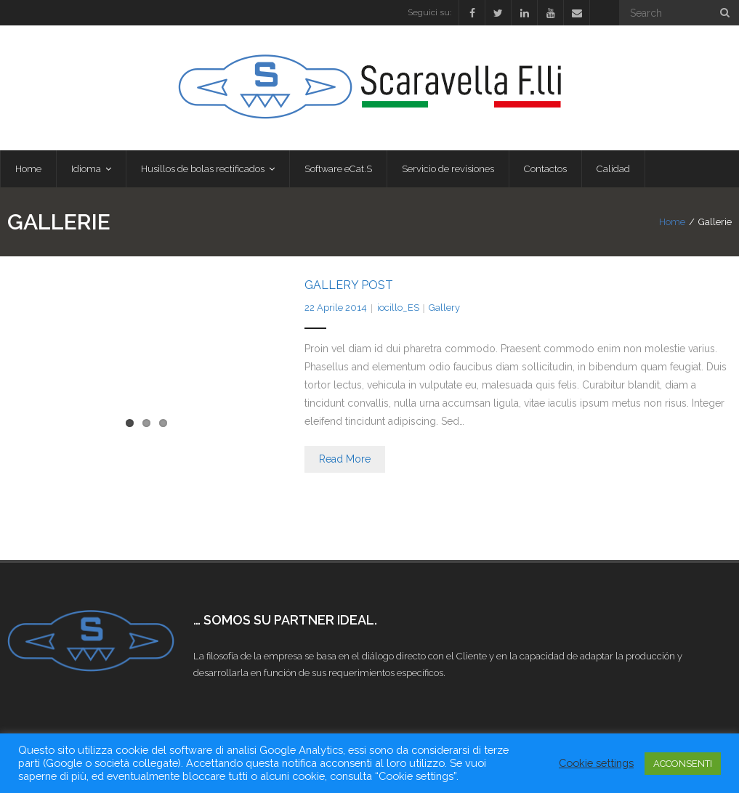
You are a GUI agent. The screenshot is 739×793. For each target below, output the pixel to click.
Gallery (444, 307)
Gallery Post (348, 285)
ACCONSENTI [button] (682, 763)
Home (672, 221)
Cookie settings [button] (596, 763)
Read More (345, 459)
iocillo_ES (398, 307)
